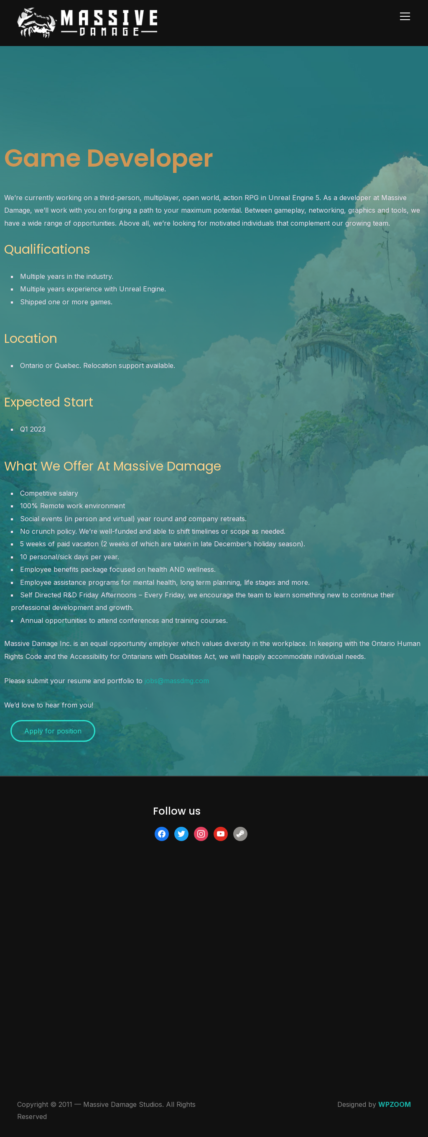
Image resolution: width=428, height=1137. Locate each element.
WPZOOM (394, 1104)
